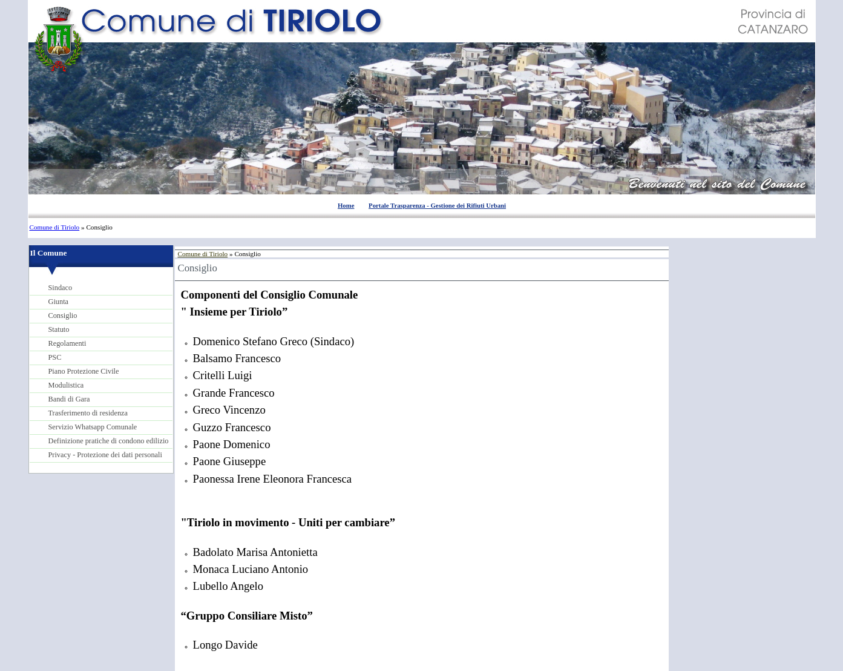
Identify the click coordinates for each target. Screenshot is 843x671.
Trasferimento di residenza (88, 413)
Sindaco (60, 287)
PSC (55, 357)
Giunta (58, 301)
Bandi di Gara (69, 399)
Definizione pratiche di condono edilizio (108, 441)
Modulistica (66, 385)
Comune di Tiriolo (55, 227)
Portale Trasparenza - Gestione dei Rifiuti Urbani (437, 205)
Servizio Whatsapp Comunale (92, 427)
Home (346, 205)
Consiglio (62, 315)
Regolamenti (67, 343)
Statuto (59, 329)
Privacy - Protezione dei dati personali (105, 455)
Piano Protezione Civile (83, 371)
